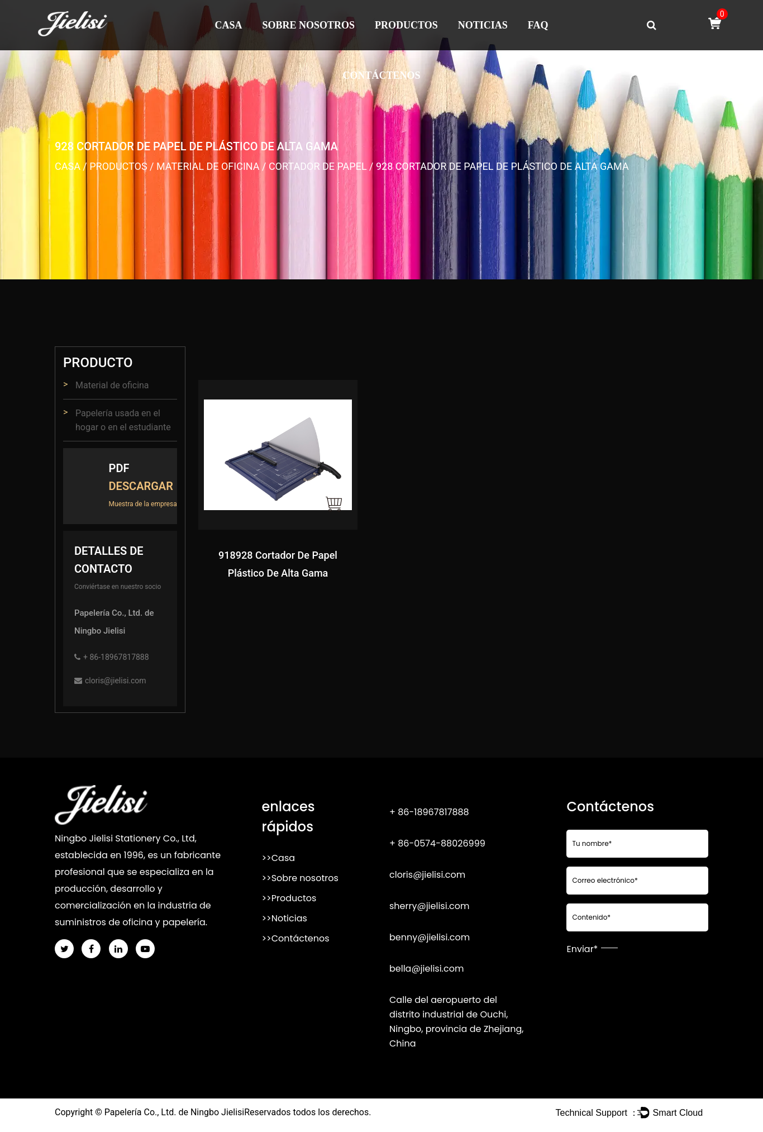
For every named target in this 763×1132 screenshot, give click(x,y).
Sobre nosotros (309, 25)
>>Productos (288, 898)
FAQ (538, 25)
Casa (228, 25)
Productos (406, 25)
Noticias (483, 25)
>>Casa (278, 858)
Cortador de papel (318, 166)
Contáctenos (381, 75)
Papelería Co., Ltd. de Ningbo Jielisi (174, 1112)
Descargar (141, 486)
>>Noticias (284, 918)
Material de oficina (208, 166)
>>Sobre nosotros (299, 878)
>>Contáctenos (295, 938)
